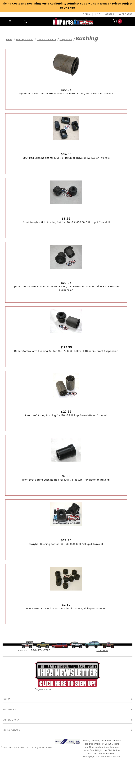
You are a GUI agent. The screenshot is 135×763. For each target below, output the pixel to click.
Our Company (11, 720)
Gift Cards (125, 14)
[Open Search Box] (25, 21)
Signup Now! (67, 676)
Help (97, 14)
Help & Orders (11, 730)
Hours (6, 699)
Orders (109, 14)
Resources (9, 709)
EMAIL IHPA (102, 650)
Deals (86, 14)
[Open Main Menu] (10, 21)
